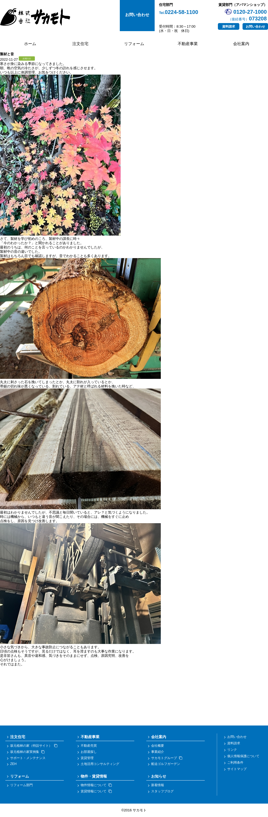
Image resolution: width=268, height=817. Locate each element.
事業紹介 (157, 752)
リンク (232, 750)
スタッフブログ (162, 791)
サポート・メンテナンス (28, 758)
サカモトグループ (166, 758)
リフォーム (134, 43)
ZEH (13, 764)
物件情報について (96, 785)
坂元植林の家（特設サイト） (33, 746)
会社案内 (241, 43)
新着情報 (157, 785)
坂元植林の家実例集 (27, 752)
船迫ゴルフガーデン (165, 764)
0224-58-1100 (178, 12)
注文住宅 (80, 43)
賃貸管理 (87, 758)
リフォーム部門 (21, 785)
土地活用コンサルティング (100, 764)
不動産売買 (89, 746)
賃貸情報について (96, 791)
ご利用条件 (235, 762)
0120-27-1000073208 (247, 15)
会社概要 (157, 746)
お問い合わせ (255, 26)
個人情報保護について (243, 756)
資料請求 (228, 26)
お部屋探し (89, 752)
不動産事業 (188, 43)
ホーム (30, 43)
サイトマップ (237, 769)
